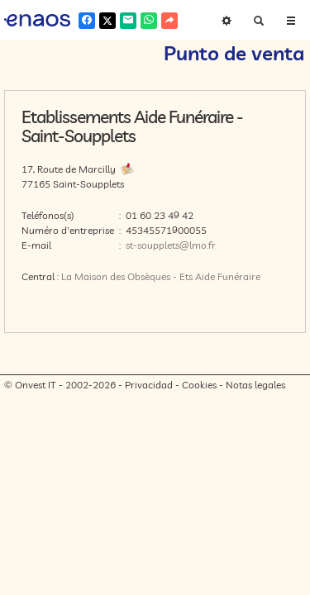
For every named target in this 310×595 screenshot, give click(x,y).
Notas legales (255, 384)
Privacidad (149, 384)
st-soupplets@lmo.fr (171, 245)
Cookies (199, 384)
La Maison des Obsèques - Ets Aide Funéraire (160, 276)
